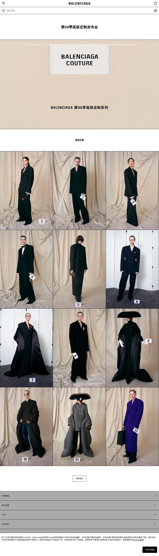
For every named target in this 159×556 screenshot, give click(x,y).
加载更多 (79, 478)
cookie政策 (139, 540)
